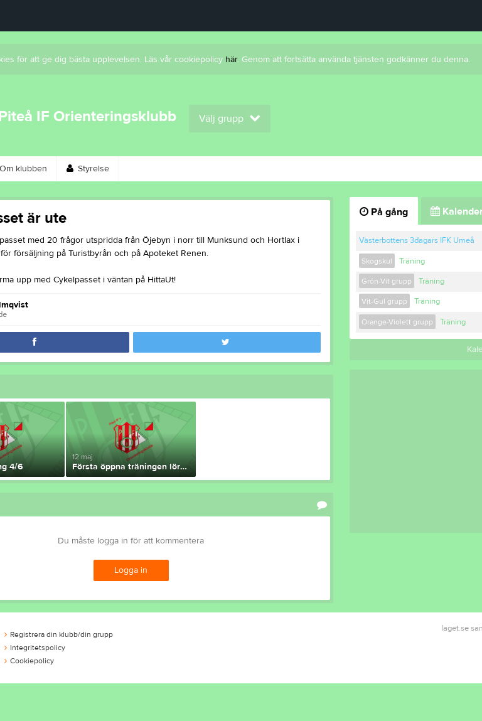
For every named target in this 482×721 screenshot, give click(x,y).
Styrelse (88, 168)
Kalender (285, 168)
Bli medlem (215, 168)
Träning (412, 261)
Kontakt (149, 168)
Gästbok (350, 168)
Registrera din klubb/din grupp (58, 634)
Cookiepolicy (29, 661)
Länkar (412, 168)
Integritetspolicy (34, 648)
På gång (384, 212)
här (231, 59)
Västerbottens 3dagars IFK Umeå (416, 240)
